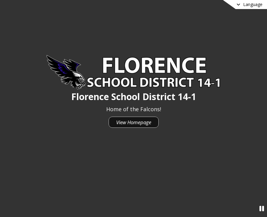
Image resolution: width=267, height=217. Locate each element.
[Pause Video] (261, 208)
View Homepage (133, 122)
